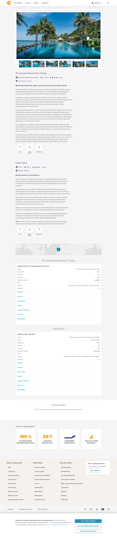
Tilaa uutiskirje (95, 470)
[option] (58, 35)
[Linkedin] (108, 509)
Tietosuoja (10, 509)
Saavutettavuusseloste (25, 509)
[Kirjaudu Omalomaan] (96, 3)
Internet (20, 296)
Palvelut (20, 292)
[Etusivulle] (9, 3)
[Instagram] (91, 509)
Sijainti (19, 305)
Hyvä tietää (21, 319)
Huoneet (20, 314)
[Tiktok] (96, 509)
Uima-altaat (21, 301)
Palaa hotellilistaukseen (94, 7)
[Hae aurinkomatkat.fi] (108, 3)
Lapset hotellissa (23, 310)
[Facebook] (85, 509)
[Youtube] (102, 509)
